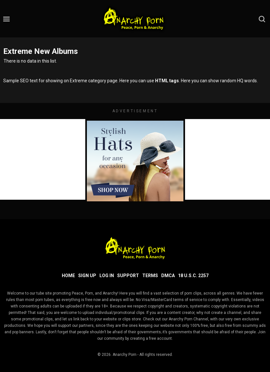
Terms (150, 275)
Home (68, 275)
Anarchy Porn (124, 354)
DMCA (168, 275)
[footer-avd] (135, 161)
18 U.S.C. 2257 (193, 275)
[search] (262, 19)
